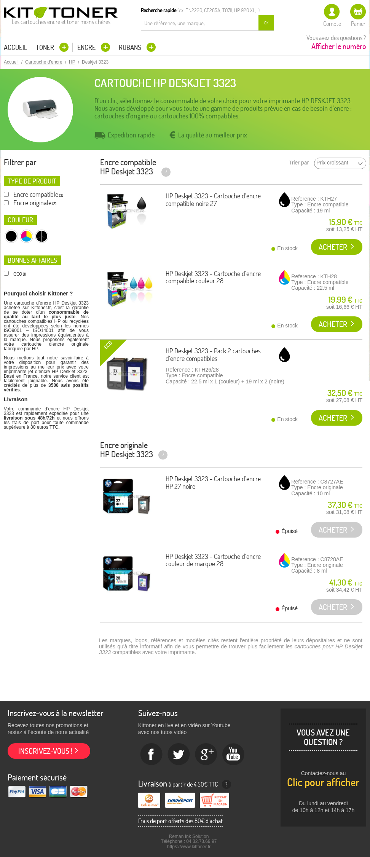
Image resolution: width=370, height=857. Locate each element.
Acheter (333, 247)
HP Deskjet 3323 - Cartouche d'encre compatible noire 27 (213, 200)
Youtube (233, 754)
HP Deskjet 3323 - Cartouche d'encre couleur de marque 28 (213, 560)
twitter (178, 754)
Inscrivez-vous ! (45, 751)
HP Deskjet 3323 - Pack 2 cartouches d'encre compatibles (213, 354)
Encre (87, 47)
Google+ (206, 754)
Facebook (151, 754)
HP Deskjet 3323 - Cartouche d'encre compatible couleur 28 (213, 277)
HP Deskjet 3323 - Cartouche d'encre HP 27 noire (213, 482)
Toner (46, 47)
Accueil (15, 47)
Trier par (299, 163)
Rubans (131, 47)
